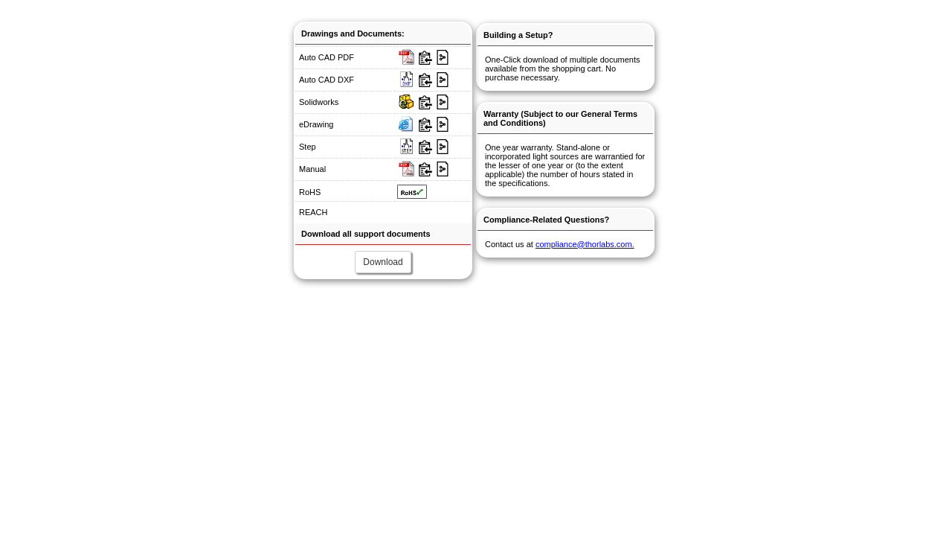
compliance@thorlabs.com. (585, 244)
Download (382, 262)
